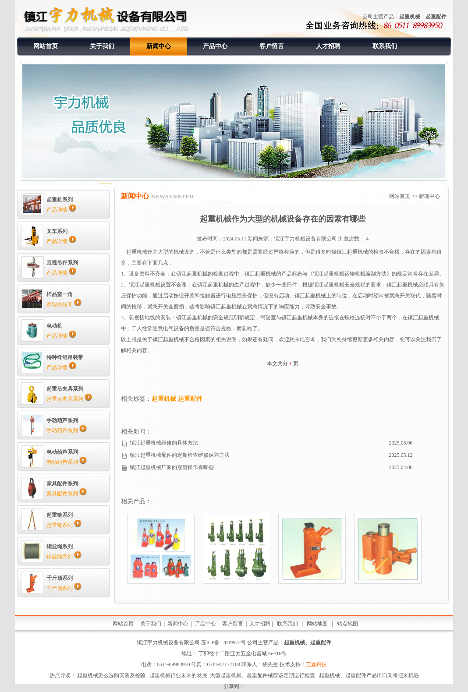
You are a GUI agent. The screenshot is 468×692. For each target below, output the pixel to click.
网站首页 (45, 46)
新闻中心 (158, 46)
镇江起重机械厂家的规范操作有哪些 (172, 467)
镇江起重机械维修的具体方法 (164, 443)
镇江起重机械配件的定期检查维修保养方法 (180, 455)
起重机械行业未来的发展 (178, 675)
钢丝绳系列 (64, 557)
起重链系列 (64, 525)
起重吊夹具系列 (69, 399)
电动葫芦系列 (66, 462)
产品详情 (61, 210)
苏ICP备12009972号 (223, 642)
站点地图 (347, 624)
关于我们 (102, 46)
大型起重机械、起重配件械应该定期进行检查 (262, 675)
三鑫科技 (316, 664)
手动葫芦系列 (66, 430)
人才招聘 (328, 46)
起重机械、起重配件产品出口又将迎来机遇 (369, 675)
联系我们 (384, 46)
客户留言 (271, 46)
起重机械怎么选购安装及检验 (111, 675)
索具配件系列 (66, 494)
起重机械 (409, 17)
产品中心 (215, 46)
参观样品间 (64, 304)
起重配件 (436, 17)
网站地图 (317, 624)
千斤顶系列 (64, 588)
